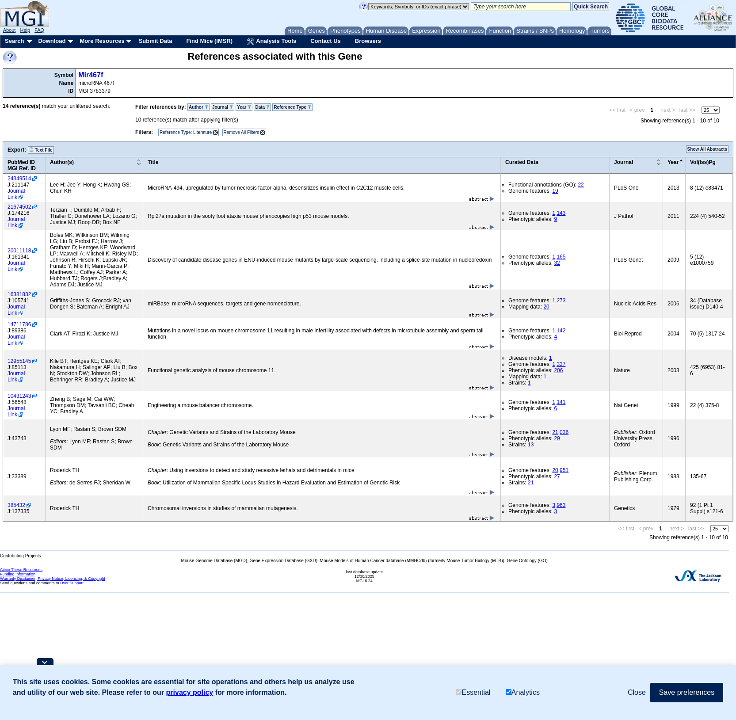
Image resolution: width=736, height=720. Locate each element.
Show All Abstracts (707, 149)
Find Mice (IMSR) (209, 41)
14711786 (19, 324)
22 (580, 185)
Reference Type (292, 107)
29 (557, 438)
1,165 (558, 257)
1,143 (558, 213)
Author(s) (62, 162)
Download (51, 41)
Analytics (523, 693)
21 (531, 483)
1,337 (558, 364)
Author (198, 107)
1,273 (558, 300)
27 (557, 476)
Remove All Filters (241, 132)
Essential (473, 693)
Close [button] (637, 693)
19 (555, 191)
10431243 (19, 396)
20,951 (560, 470)
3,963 (558, 505)
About (9, 30)
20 (546, 307)
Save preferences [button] (686, 693)
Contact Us (325, 41)
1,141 (558, 402)
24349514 (19, 178)
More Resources (102, 41)
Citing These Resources (21, 570)
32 (557, 263)
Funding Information (17, 574)
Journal (222, 107)
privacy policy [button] (190, 693)
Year (244, 107)
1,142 (558, 331)
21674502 (19, 207)
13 (531, 445)
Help (25, 30)
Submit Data (155, 41)
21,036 (560, 432)
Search (14, 41)
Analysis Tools (271, 42)
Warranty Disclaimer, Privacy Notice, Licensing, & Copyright (52, 578)
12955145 (19, 361)
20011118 (19, 251)
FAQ (39, 30)
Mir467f (90, 75)
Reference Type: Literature (186, 132)
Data (262, 107)
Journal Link (16, 194)
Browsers (368, 41)
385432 (16, 505)
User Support (72, 583)
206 (558, 370)
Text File (41, 149)
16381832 (19, 294)
